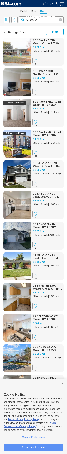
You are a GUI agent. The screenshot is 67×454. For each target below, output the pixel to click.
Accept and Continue (33, 447)
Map (55, 32)
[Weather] (48, 3)
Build (23, 11)
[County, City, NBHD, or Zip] (41, 19)
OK (62, 384)
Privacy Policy (31, 419)
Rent (43, 11)
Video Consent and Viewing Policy (30, 424)
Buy (33, 11)
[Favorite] (35, 61)
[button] (23, 19)
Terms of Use (15, 419)
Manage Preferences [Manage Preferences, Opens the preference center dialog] (33, 437)
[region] (33, 416)
